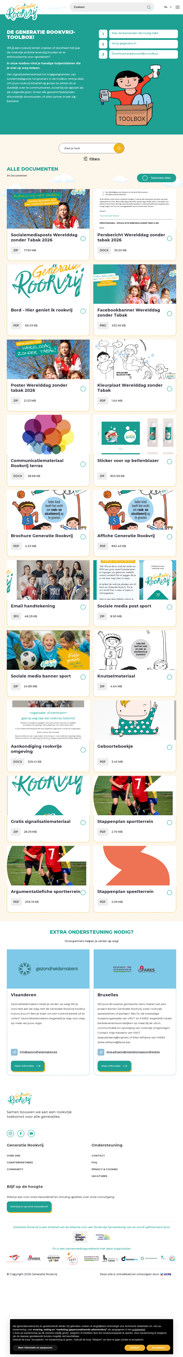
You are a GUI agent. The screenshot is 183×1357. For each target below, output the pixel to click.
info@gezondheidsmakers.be (40, 1114)
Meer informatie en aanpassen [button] (35, 1347)
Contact (98, 1224)
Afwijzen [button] (135, 1347)
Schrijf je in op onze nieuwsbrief (30, 1276)
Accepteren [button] (158, 1347)
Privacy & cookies (105, 1238)
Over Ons (13, 1224)
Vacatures (99, 1244)
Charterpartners (20, 1231)
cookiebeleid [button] (138, 1329)
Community (15, 1238)
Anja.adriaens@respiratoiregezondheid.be (135, 1114)
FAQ (94, 1231)
